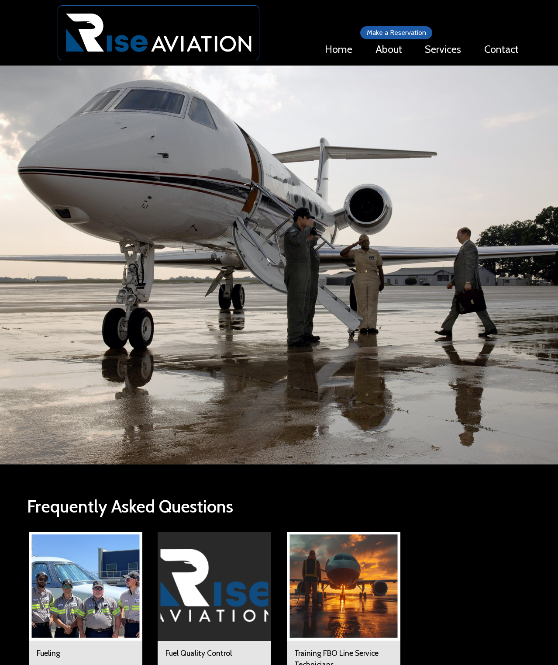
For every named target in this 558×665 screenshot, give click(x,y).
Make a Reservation (396, 32)
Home (338, 49)
